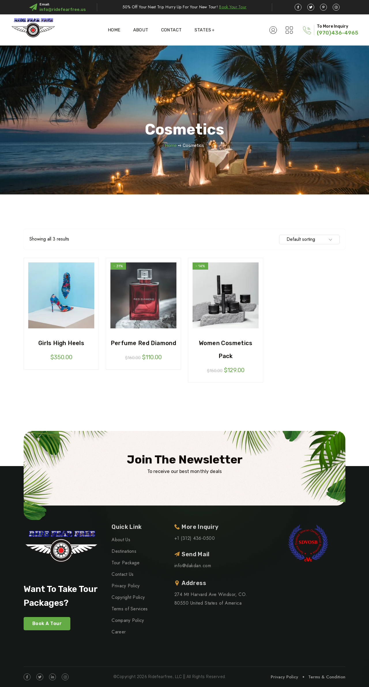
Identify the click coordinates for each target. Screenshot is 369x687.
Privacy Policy (126, 585)
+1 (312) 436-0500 (194, 538)
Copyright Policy (128, 597)
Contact (171, 30)
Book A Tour (47, 623)
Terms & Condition (326, 677)
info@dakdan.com (192, 565)
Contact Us (122, 574)
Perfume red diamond (143, 343)
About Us (121, 539)
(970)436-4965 (337, 33)
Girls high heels (61, 343)
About (140, 30)
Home (114, 30)
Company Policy (128, 620)
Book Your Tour (232, 7)
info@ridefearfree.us (62, 9)
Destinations (124, 551)
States (203, 30)
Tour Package (126, 562)
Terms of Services (130, 608)
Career (119, 632)
